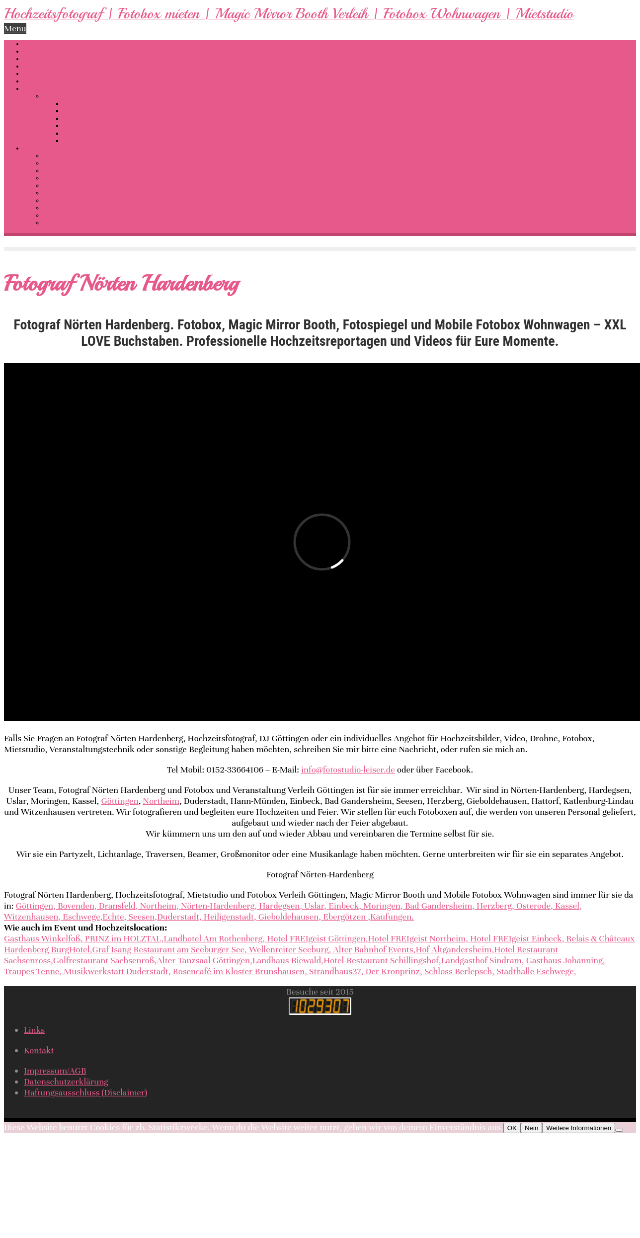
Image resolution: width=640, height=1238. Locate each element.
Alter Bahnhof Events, (374, 949)
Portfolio (56, 96)
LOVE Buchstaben (49, 66)
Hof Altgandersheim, (454, 949)
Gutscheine (60, 178)
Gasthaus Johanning (564, 960)
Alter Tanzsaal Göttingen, (204, 960)
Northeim (161, 800)
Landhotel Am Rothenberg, (215, 938)
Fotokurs (56, 155)
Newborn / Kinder (89, 126)
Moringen (381, 905)
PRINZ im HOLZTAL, (124, 938)
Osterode (533, 905)
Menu (15, 28)
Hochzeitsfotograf (50, 44)
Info (29, 148)
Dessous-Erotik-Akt (51, 88)
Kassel (567, 905)
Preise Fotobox (65, 193)
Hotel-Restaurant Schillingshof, (382, 960)
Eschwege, (82, 916)
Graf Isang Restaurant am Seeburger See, (169, 949)
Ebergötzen (344, 916)
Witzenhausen (31, 916)
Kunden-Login (63, 215)
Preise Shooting (66, 200)
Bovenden (76, 905)
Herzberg (494, 905)
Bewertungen (62, 170)
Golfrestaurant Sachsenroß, (105, 960)
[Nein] (619, 1130)
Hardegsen (279, 905)
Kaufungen (390, 916)
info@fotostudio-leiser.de (348, 769)
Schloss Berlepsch (458, 971)
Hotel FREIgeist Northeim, (419, 938)
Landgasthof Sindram (481, 960)
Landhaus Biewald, (287, 960)
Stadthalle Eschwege (535, 971)
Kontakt (55, 223)
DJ (28, 59)
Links (51, 208)
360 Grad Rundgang (52, 73)
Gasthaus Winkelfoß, (43, 938)
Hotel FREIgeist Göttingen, (317, 938)
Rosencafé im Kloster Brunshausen (239, 971)
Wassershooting (47, 81)
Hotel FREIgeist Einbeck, (518, 938)
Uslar (314, 905)
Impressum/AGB (55, 1070)
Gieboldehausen (288, 916)
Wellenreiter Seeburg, (290, 949)
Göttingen (119, 800)
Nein (531, 1128)
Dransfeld (117, 905)
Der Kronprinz (392, 971)
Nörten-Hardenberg (217, 905)
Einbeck (343, 905)
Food (71, 141)
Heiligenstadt (229, 916)
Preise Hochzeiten (70, 185)
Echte (113, 916)
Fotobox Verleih (86, 111)
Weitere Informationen (578, 1128)
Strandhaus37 (335, 971)
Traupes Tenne (31, 971)
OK (512, 1128)
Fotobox (35, 51)
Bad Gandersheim (438, 905)
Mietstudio (59, 163)
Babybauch (79, 118)
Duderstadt (178, 916)
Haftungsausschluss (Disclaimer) (85, 1092)
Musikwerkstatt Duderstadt (116, 971)
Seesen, (143, 916)
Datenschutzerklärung (66, 1081)
